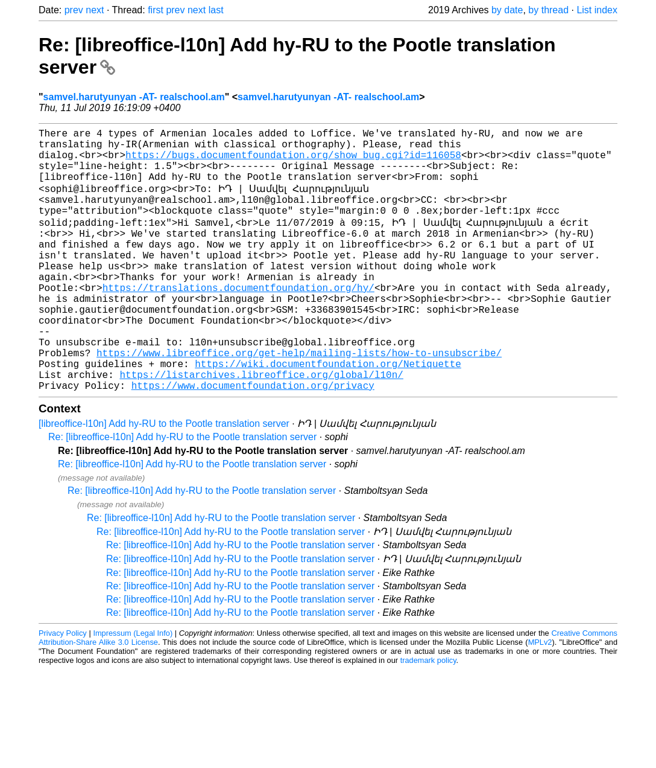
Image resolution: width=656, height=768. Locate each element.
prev (74, 10)
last (216, 10)
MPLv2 (540, 697)
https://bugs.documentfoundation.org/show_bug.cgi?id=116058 (293, 161)
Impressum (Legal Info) (132, 688)
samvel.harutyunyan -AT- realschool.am (134, 97)
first (155, 10)
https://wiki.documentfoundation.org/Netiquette (328, 414)
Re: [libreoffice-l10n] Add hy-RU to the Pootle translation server (182, 492)
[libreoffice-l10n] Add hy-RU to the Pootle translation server (164, 479)
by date (507, 10)
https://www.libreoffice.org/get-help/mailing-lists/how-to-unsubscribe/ (299, 401)
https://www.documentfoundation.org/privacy (252, 440)
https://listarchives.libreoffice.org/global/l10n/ (261, 427)
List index (596, 10)
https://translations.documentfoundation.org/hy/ (238, 321)
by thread (548, 10)
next (95, 10)
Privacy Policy (63, 688)
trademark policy (428, 715)
